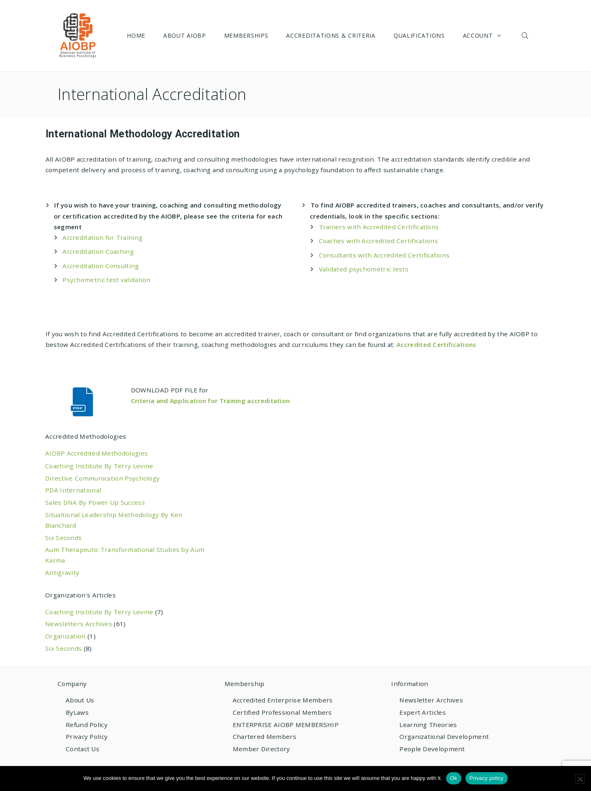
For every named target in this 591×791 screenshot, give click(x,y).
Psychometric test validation (106, 280)
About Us (80, 700)
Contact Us (82, 749)
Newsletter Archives (431, 700)
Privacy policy (487, 778)
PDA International (73, 490)
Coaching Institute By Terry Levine (99, 466)
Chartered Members (264, 736)
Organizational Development (444, 736)
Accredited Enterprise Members (283, 700)
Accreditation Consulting (100, 266)
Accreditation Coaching (98, 251)
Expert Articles (422, 712)
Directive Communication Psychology (102, 478)
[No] (580, 779)
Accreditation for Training (102, 237)
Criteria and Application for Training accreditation (211, 401)
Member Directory (261, 749)
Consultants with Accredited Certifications (384, 255)
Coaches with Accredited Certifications (378, 241)
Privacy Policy (87, 736)
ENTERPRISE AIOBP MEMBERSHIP (286, 724)
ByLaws (77, 712)
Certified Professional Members (282, 712)
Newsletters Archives (78, 624)
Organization (65, 636)
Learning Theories (428, 724)
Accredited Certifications (436, 344)
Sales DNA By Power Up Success (95, 502)
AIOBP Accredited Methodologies (96, 453)
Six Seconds (63, 537)
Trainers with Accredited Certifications (379, 227)
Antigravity (62, 572)
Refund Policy (87, 724)
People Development (432, 749)
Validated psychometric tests (364, 269)
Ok (453, 778)
